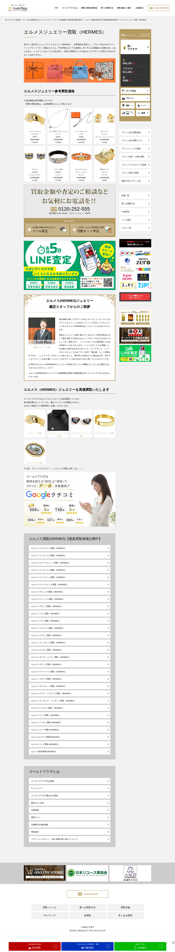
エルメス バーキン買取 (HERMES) (46, 722)
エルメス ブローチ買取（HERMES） (47, 679)
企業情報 (35, 810)
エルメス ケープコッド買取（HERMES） (48, 577)
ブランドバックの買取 (131, 148)
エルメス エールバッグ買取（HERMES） (48, 570)
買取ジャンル (50, 907)
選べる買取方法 (107, 8)
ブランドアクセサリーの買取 (134, 165)
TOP (56, 8)
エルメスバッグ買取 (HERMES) (44, 744)
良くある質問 (125, 915)
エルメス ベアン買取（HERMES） (46, 621)
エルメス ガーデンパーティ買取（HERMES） (50, 657)
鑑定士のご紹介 (37, 803)
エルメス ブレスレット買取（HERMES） (48, 686)
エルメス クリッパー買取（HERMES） (48, 599)
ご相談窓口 (139, 8)
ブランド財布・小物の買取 (133, 157)
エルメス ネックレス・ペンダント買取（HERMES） (53, 701)
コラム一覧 (126, 228)
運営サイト (36, 817)
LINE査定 (126, 212)
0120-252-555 (159, 8)
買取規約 (35, 832)
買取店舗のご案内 (124, 8)
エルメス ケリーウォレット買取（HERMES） (50, 563)
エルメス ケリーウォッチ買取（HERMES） (49, 584)
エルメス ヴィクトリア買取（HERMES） (48, 555)
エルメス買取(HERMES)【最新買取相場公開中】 (65, 539)
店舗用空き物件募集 (39, 824)
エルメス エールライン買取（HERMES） (48, 548)
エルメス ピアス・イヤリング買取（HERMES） (51, 693)
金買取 (87, 915)
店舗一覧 (125, 195)
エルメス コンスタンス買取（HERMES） (48, 643)
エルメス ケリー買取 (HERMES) (45, 730)
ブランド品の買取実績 (131, 132)
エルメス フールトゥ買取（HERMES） (48, 628)
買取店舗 (125, 907)
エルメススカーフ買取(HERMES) (45, 737)
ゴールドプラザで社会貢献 (42, 781)
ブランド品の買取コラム (132, 140)
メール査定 (126, 220)
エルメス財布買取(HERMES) (43, 751)
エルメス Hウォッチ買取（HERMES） (47, 592)
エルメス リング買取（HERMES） (46, 715)
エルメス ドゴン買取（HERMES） (46, 613)
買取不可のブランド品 (131, 181)
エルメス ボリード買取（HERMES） (47, 664)
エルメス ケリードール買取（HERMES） (48, 672)
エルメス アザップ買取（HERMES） (47, 606)
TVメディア (50, 915)
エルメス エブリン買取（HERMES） (47, 635)
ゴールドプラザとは (70, 8)
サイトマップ (37, 788)
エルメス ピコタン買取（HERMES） (47, 650)
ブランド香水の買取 (130, 173)
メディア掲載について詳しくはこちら (135, 297)
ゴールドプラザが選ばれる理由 (44, 795)
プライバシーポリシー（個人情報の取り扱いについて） (55, 839)
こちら (80, 468)
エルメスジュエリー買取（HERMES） (47, 708)
